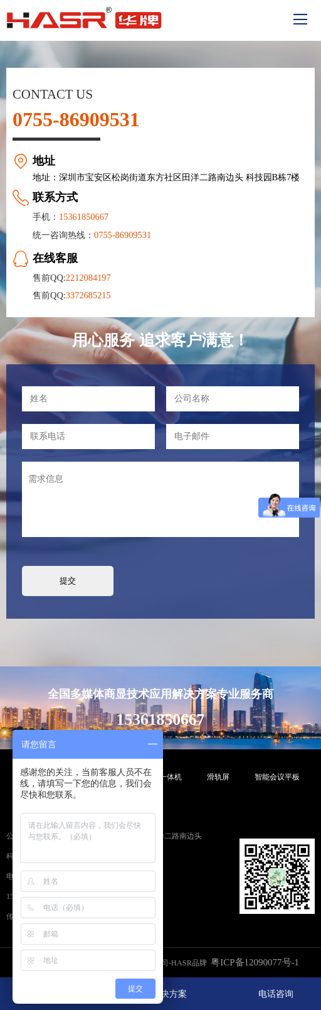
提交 (68, 580)
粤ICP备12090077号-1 (255, 962)
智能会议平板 (277, 777)
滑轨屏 (218, 777)
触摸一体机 (163, 777)
